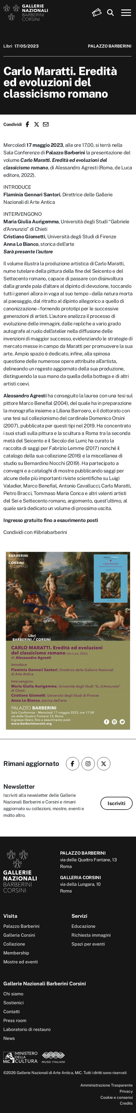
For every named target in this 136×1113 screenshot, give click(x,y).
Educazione (83, 926)
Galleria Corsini (19, 935)
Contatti (11, 1011)
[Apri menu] (126, 13)
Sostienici (13, 1002)
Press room (14, 1020)
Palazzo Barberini (21, 926)
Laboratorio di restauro (27, 1029)
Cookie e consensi (116, 1097)
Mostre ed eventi (20, 961)
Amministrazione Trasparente (106, 1085)
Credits (126, 1103)
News (9, 1038)
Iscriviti (116, 803)
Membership (16, 953)
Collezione (14, 944)
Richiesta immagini (91, 935)
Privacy (126, 1091)
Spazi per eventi (88, 944)
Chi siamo (13, 993)
